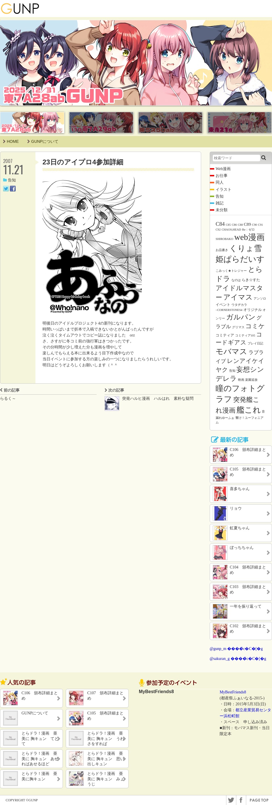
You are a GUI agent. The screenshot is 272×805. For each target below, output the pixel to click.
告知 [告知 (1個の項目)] (232, 370)
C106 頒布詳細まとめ (40, 695)
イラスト (223, 189)
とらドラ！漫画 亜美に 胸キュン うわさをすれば (105, 738)
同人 (220, 182)
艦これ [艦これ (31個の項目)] (249, 409)
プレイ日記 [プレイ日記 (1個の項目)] (255, 343)
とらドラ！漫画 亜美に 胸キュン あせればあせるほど (40, 758)
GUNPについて (42, 141)
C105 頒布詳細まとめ (105, 715)
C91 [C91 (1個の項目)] (260, 224)
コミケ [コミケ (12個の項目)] (255, 326)
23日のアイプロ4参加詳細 (82, 162)
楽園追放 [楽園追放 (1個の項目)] (251, 379)
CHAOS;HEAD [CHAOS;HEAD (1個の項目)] (231, 229)
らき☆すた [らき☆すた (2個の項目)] (251, 280)
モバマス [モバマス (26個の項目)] (231, 351)
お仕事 (222, 175)
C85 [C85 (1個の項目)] (228, 224)
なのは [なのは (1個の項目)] (236, 280)
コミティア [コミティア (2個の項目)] (225, 335)
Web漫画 (223, 169)
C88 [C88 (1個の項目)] (240, 224)
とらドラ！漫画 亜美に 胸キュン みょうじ (105, 778)
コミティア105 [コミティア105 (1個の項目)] (245, 335)
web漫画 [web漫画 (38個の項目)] (249, 237)
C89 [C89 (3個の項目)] (247, 224)
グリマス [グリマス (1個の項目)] (238, 327)
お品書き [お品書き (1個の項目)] (222, 250)
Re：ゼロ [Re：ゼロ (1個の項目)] (248, 229)
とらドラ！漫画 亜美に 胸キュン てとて (40, 738)
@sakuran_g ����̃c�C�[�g (238, 658)
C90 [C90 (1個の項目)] (254, 224)
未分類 (222, 210)
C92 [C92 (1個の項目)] (218, 229)
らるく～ (8, 398)
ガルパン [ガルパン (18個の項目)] (241, 317)
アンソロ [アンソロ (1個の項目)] (260, 298)
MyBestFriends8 (233, 692)
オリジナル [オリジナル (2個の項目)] (252, 310)
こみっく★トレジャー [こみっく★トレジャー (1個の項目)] (231, 270)
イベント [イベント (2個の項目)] (223, 304)
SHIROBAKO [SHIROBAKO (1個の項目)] (224, 239)
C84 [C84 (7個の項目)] (220, 224)
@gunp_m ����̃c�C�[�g (236, 649)
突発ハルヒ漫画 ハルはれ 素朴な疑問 (158, 398)
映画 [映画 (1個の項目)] (241, 379)
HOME (11, 141)
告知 (9, 180)
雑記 (220, 203)
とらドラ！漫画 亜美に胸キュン (39, 776)
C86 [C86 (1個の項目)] (234, 224)
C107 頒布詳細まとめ (105, 695)
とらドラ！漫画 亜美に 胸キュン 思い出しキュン (105, 758)
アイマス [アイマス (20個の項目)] (238, 297)
